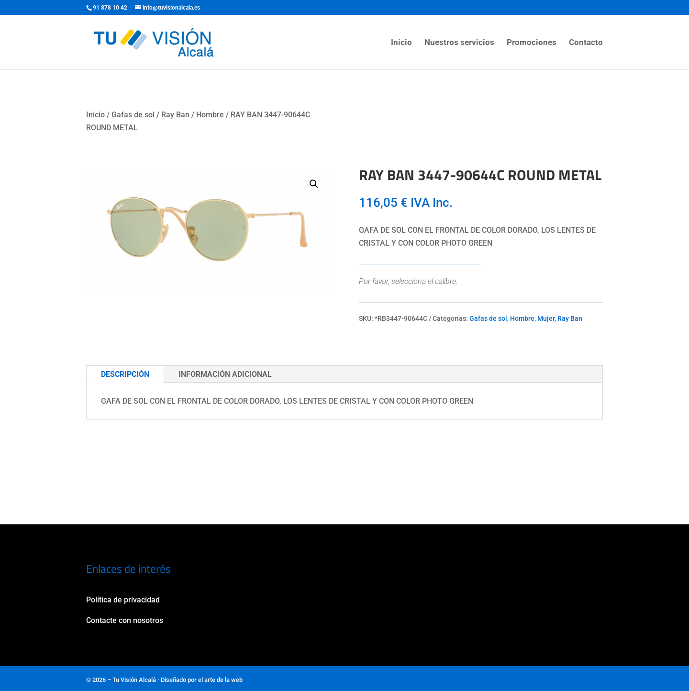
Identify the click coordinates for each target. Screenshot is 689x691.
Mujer (546, 318)
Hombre (210, 114)
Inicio (401, 43)
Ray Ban (175, 114)
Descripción (125, 374)
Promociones (531, 43)
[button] (313, 184)
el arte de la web (220, 679)
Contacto (586, 43)
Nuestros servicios (459, 43)
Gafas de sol (133, 114)
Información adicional (225, 374)
